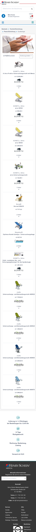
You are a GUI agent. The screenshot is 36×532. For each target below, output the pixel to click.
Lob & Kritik (24, 517)
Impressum (27, 527)
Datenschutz (27, 529)
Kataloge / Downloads (11, 520)
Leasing (7, 515)
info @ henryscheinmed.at (20, 500)
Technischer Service (11, 517)
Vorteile (7, 510)
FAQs (22, 510)
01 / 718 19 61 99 (20, 495)
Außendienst (24, 515)
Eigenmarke (8, 512)
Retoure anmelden (26, 520)
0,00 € (31, 14)
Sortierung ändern (26, 56)
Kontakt (23, 512)
